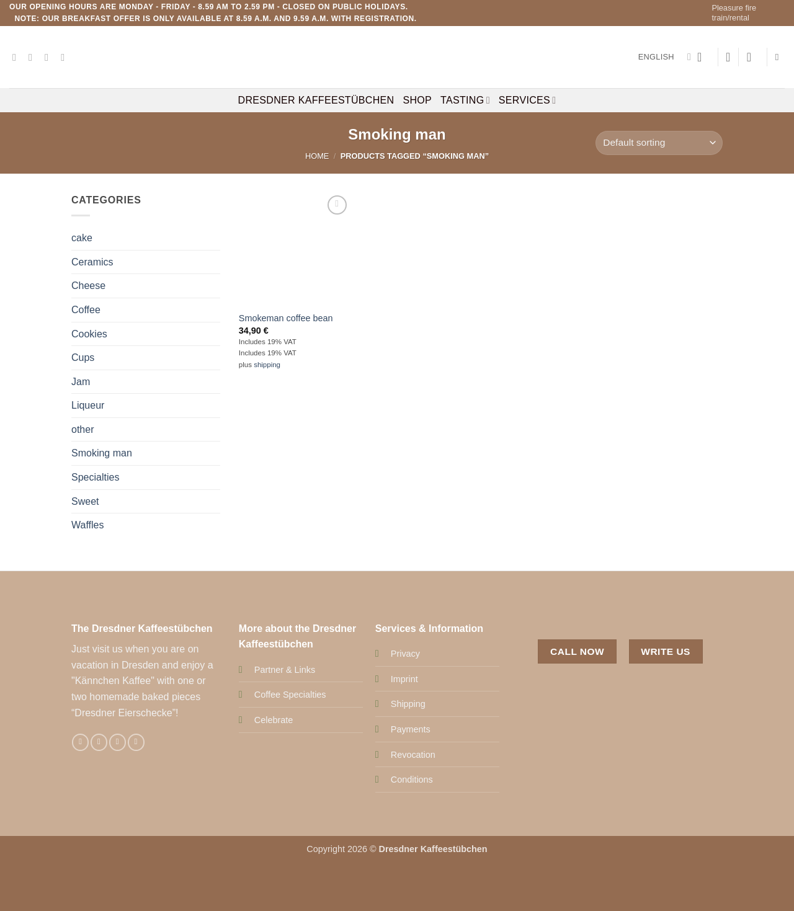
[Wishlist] (728, 57)
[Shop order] (659, 143)
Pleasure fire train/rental (733, 12)
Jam (80, 381)
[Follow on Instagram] (33, 57)
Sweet (85, 500)
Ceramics (92, 261)
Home (317, 156)
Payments (410, 729)
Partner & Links (284, 670)
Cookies (89, 333)
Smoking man (101, 453)
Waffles (87, 525)
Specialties (95, 477)
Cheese (88, 285)
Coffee (85, 309)
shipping (267, 364)
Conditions (412, 779)
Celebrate (273, 720)
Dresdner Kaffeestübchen (316, 100)
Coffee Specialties (290, 695)
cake (81, 238)
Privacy (405, 654)
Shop (417, 100)
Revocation (413, 755)
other (82, 429)
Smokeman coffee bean (286, 318)
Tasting (465, 100)
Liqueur (87, 405)
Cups (82, 357)
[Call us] (66, 57)
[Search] (780, 57)
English (664, 57)
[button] (703, 57)
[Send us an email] (50, 57)
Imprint (404, 679)
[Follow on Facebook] (17, 57)
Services (527, 100)
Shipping (408, 704)
